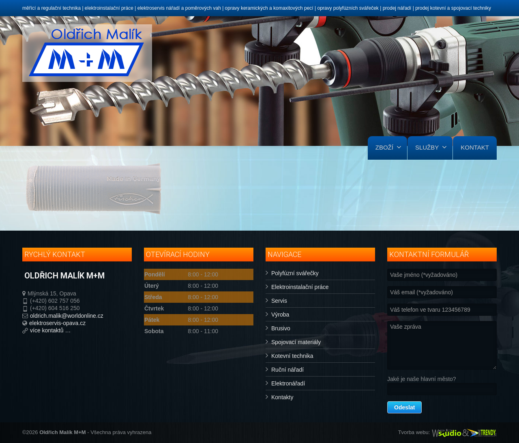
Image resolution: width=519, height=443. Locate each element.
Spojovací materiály (296, 342)
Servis (279, 300)
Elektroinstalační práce (300, 287)
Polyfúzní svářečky (295, 273)
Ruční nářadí (287, 369)
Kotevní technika (292, 356)
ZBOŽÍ (388, 147)
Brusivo (280, 328)
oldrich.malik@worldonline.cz (66, 315)
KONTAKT (475, 147)
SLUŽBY (431, 147)
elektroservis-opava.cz (57, 323)
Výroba (280, 314)
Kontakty (282, 397)
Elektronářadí (288, 383)
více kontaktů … (50, 330)
